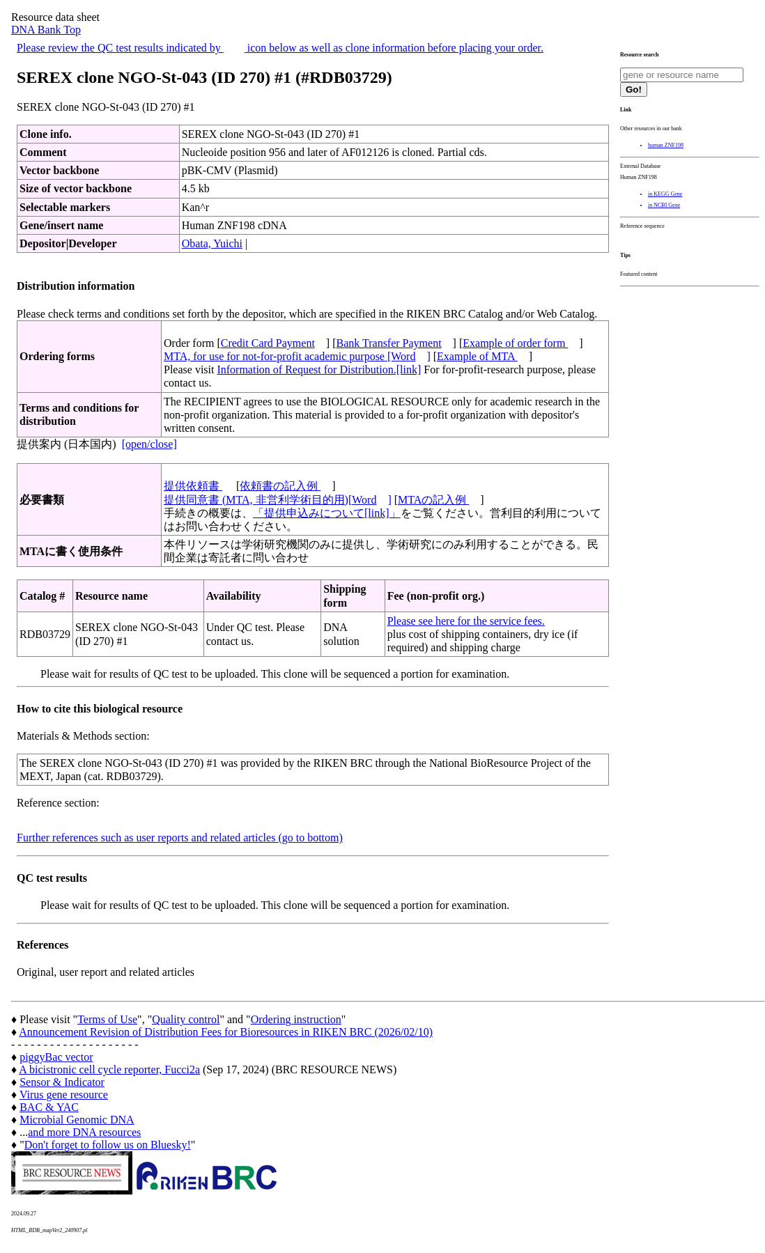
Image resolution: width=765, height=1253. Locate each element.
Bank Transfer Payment (389, 343)
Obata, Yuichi (212, 243)
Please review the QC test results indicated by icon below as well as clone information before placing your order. (280, 48)
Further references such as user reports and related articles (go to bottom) (180, 837)
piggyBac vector (56, 1057)
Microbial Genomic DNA (77, 1120)
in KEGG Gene (665, 194)
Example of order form (515, 343)
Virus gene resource (64, 1094)
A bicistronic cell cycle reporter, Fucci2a (109, 1069)
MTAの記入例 (433, 500)
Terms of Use (107, 1019)
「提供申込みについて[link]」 (327, 513)
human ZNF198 (665, 145)
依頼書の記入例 (280, 486)
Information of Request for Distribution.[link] (319, 369)
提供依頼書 (193, 486)
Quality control (185, 1019)
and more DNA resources (84, 1132)
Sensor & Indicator (62, 1082)
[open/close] (149, 444)
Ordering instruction (296, 1019)
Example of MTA (477, 356)
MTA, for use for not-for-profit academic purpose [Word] (297, 356)
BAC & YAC (49, 1107)
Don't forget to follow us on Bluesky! (107, 1145)
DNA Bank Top (46, 30)
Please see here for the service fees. (466, 621)
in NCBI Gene (664, 205)
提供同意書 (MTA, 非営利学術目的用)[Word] (278, 500)
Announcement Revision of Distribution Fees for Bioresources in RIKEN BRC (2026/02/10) (226, 1032)
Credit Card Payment (268, 343)
